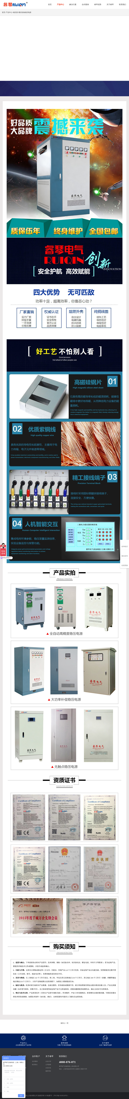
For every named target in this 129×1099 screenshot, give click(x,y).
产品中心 (60, 4)
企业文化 (48, 1068)
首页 (50, 4)
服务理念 (48, 1071)
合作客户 (36, 1056)
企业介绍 (48, 1061)
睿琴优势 (97, 4)
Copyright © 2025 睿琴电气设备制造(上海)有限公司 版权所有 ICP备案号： (28, 1095)
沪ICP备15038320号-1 (60, 1095)
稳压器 (15, 12)
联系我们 (122, 4)
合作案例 (85, 4)
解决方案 (72, 4)
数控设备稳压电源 (25, 12)
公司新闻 (48, 1064)
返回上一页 (64, 1023)
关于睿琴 (110, 4)
